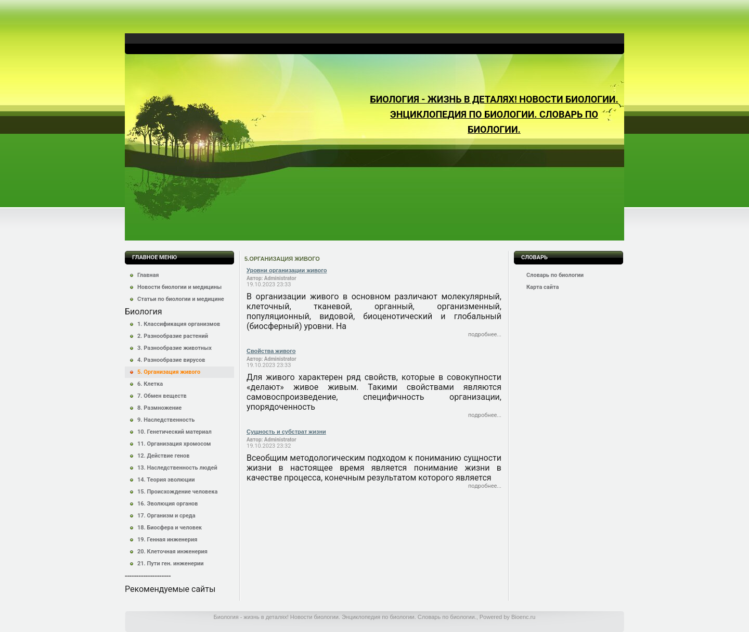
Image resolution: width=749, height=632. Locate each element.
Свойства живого (271, 351)
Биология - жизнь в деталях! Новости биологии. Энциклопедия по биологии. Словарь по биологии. (494, 114)
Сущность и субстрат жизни (286, 431)
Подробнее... (484, 334)
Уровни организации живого (287, 270)
